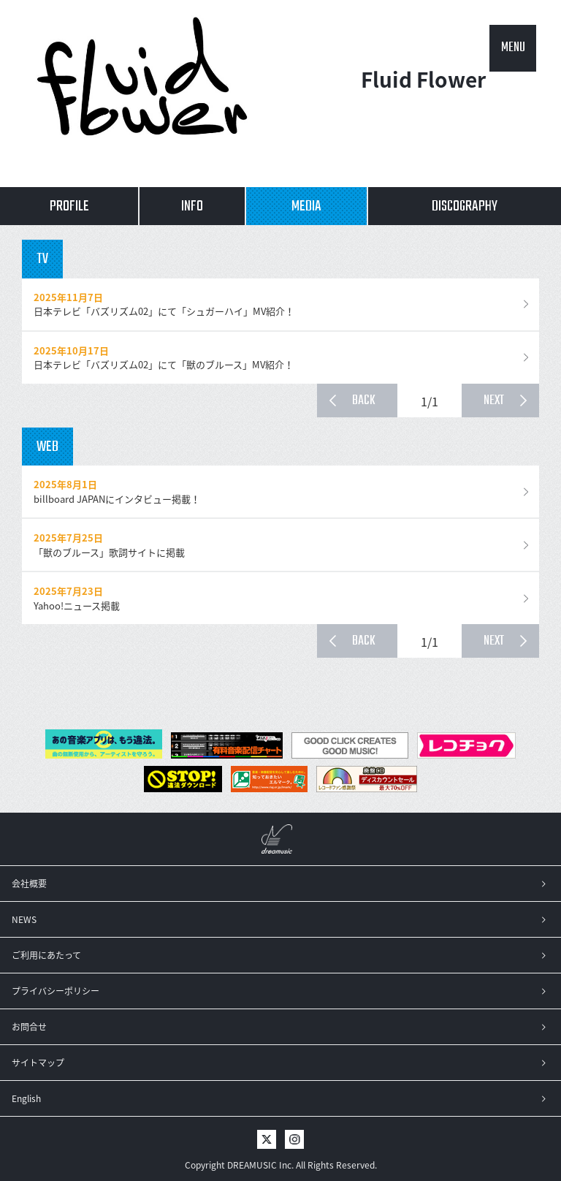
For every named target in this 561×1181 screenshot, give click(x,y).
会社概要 (29, 883)
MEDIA (306, 206)
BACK (363, 400)
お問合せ (29, 1026)
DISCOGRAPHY (464, 206)
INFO (192, 206)
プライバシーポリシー (55, 991)
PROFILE (69, 206)
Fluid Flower (423, 94)
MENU (513, 47)
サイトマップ (38, 1062)
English (26, 1098)
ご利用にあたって (46, 955)
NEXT (494, 400)
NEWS (24, 919)
